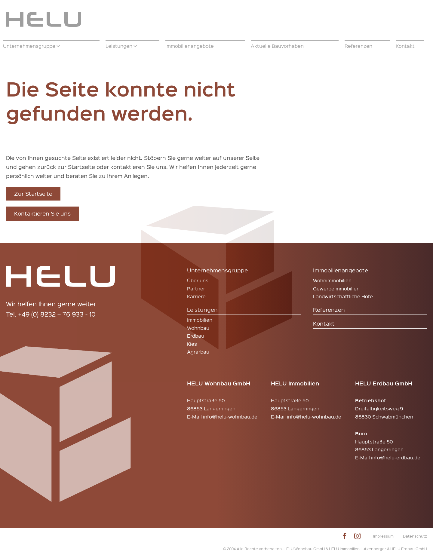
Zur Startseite (33, 193)
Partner (196, 288)
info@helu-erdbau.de (395, 457)
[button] (51, 46)
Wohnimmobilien (332, 280)
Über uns (197, 280)
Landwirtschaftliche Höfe (343, 296)
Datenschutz (415, 535)
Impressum (383, 535)
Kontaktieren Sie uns (42, 213)
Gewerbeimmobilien (336, 288)
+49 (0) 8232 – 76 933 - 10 (57, 314)
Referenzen (329, 309)
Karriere (196, 296)
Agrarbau (198, 351)
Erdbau (195, 336)
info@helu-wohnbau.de (230, 416)
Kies (192, 344)
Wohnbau (198, 328)
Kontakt (324, 323)
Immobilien (199, 320)
